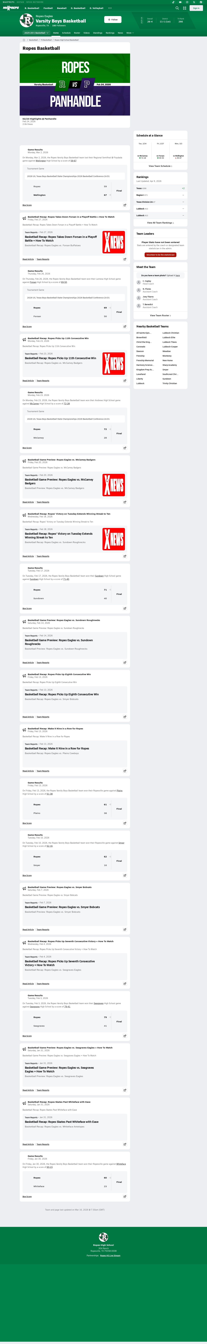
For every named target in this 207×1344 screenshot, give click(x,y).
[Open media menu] (184, 8)
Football (48, 8)
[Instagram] (187, 2)
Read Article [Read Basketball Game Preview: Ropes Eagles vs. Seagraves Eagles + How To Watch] (28, 1090)
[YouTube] (180, 2)
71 (105, 589)
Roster (77, 32)
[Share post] (125, 205)
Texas (139, 188)
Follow (113, 19)
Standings (97, 32)
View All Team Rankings (160, 222)
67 (105, 195)
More (129, 32)
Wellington (41, 160)
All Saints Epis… (143, 332)
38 (105, 813)
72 (105, 429)
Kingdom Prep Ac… (145, 369)
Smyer (121, 842)
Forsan (33, 282)
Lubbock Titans (170, 341)
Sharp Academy (170, 364)
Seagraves (98, 1003)
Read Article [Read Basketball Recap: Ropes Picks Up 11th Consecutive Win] (28, 380)
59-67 (73, 160)
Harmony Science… (145, 364)
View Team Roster (160, 315)
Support (165, 1303)
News (120, 32)
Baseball (62, 8)
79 (105, 1017)
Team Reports (31, 232)
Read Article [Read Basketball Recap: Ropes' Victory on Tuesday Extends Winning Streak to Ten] (28, 556)
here (178, 275)
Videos (87, 32)
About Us (40, 1303)
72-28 (67, 403)
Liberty (139, 378)
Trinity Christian (170, 383)
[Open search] (177, 8)
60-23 (50, 1167)
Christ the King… (144, 341)
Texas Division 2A (144, 201)
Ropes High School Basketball (66, 40)
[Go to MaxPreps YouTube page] (93, 1291)
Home (56, 32)
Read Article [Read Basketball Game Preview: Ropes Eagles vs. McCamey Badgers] (28, 502)
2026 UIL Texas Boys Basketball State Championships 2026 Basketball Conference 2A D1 (68, 176)
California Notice (122, 1303)
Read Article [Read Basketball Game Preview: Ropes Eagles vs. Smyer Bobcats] (28, 929)
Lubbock (140, 208)
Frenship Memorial (145, 360)
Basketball (33, 40)
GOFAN (20, 2)
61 (105, 804)
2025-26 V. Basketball (36, 32)
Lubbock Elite (169, 337)
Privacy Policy (85, 1303)
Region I (140, 194)
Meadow (167, 351)
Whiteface (121, 1164)
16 (105, 865)
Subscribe (69, 1303)
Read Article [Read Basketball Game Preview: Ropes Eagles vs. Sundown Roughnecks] (28, 662)
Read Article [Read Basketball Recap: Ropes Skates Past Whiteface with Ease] (28, 1144)
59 (105, 186)
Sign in (196, 8)
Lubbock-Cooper (170, 346)
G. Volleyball (96, 8)
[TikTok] (173, 2)
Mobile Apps (54, 1303)
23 (105, 1186)
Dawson (140, 351)
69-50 (64, 282)
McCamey (34, 403)
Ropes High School (103, 1240)
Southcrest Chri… (170, 374)
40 (105, 598)
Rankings (110, 32)
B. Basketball (32, 8)
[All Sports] (110, 8)
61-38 (50, 794)
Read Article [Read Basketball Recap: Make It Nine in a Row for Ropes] (28, 770)
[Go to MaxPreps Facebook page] (124, 1291)
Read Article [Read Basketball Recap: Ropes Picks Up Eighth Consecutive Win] (28, 716)
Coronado (140, 346)
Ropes (32, 186)
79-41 (67, 1006)
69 (105, 307)
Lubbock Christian (171, 332)
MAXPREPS (9, 2)
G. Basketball (78, 8)
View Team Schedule (160, 166)
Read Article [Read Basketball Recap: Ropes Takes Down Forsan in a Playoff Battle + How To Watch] (28, 259)
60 (105, 1177)
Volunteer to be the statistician (160, 254)
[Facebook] (201, 2)
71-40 (66, 579)
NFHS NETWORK (35, 2)
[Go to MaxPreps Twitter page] (114, 1291)
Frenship (140, 355)
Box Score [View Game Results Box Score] (27, 205)
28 (105, 437)
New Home (168, 360)
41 (105, 1025)
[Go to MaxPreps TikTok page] (82, 1291)
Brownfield (141, 337)
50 (105, 316)
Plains (119, 790)
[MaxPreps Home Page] (24, 40)
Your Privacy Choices (145, 1303)
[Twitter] (194, 2)
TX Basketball (46, 40)
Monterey (167, 355)
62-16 (50, 846)
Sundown (99, 575)
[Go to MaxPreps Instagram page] (103, 1291)
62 (105, 856)
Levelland (140, 374)
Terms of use (103, 1303)
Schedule (66, 32)
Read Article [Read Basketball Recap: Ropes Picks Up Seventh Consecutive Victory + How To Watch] (28, 983)
